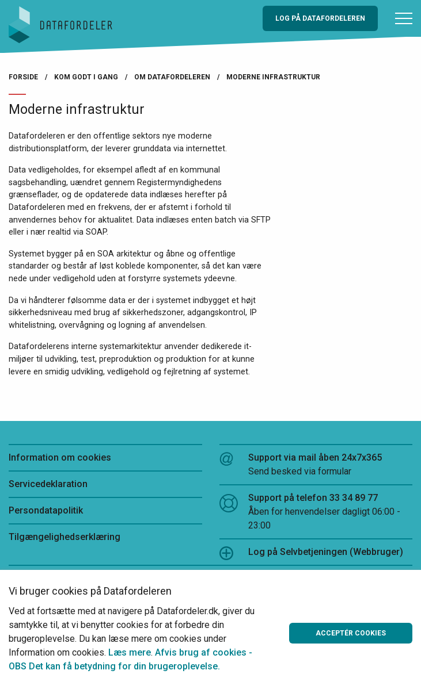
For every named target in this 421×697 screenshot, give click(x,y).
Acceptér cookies (351, 633)
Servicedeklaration (48, 483)
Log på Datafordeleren (320, 18)
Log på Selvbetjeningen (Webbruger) (311, 553)
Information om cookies (60, 457)
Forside (23, 77)
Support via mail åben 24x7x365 (316, 465)
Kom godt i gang (86, 77)
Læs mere (129, 652)
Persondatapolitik (46, 510)
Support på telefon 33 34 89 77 (316, 512)
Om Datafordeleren (172, 77)
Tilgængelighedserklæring (64, 536)
